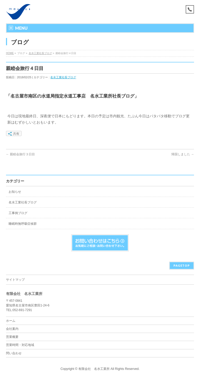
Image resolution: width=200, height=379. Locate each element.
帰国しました (182, 154)
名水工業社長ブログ (40, 53)
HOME (10, 53)
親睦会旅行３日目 (20, 154)
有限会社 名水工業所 (94, 369)
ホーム (10, 321)
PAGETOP (181, 265)
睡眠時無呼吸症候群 (23, 224)
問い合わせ (14, 353)
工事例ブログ (18, 213)
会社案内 (12, 329)
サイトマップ (15, 279)
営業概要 (12, 337)
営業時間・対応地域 (20, 345)
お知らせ (15, 192)
